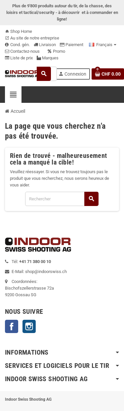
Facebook (11, 326)
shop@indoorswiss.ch (46, 271)
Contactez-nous (22, 51)
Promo (56, 51)
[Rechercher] (61, 199)
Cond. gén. (17, 44)
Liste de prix (19, 57)
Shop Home (18, 31)
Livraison (45, 44)
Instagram (29, 326)
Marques (48, 57)
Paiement (71, 44)
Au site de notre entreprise (32, 37)
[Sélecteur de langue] (102, 45)
